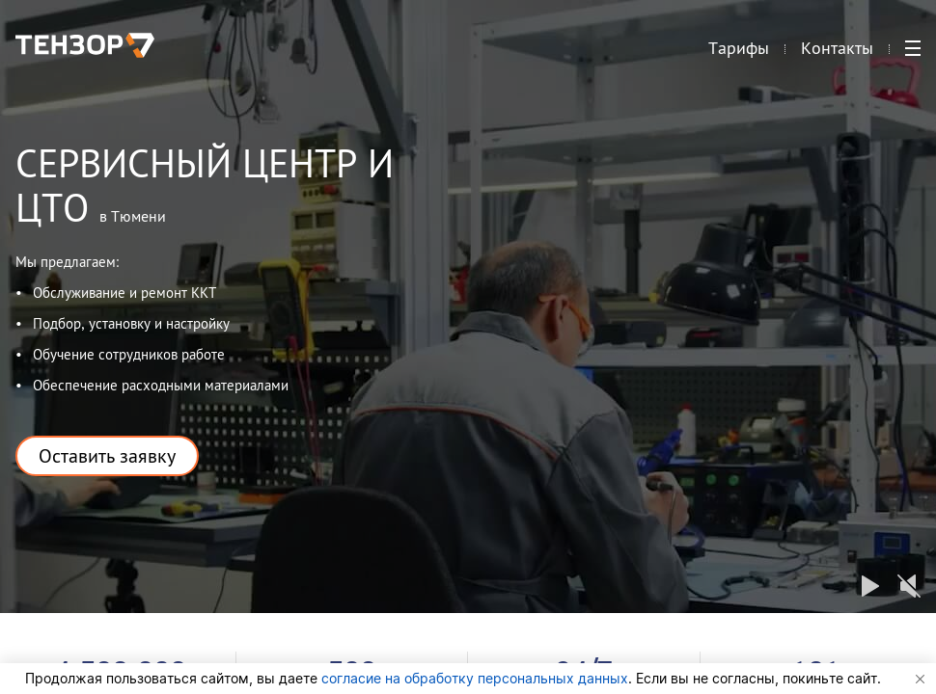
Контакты (837, 53)
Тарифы (738, 53)
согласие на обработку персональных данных (474, 678)
